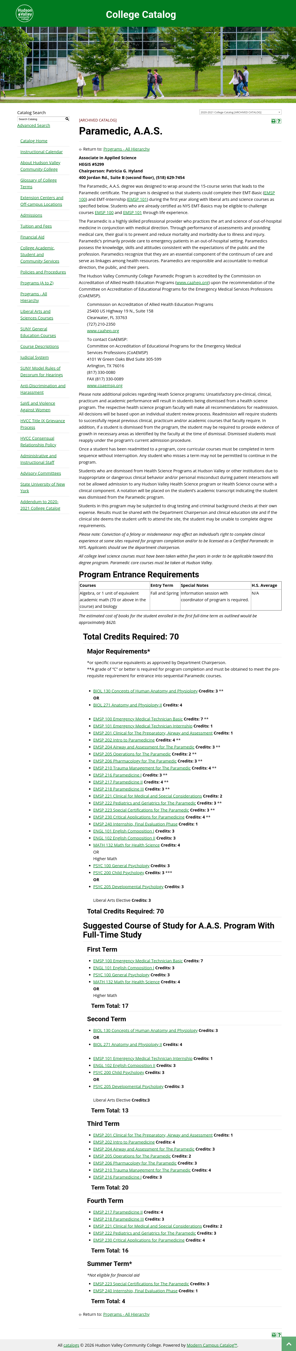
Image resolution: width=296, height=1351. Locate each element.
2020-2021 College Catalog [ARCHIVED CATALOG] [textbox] (231, 112)
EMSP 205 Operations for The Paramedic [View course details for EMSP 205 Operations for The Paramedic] (132, 754)
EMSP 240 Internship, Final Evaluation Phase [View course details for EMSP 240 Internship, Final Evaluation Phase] (135, 824)
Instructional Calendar (41, 151)
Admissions (31, 215)
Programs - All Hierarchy (33, 297)
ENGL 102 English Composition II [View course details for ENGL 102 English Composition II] (124, 838)
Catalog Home (33, 141)
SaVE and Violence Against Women (37, 406)
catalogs (71, 1345)
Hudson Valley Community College (24, 13)
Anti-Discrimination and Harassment (43, 389)
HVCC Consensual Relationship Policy (38, 441)
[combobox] (240, 112)
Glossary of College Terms (38, 183)
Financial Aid (32, 237)
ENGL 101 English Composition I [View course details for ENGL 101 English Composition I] (123, 831)
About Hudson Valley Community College (40, 166)
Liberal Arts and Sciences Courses (36, 315)
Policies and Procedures (43, 272)
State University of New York (42, 487)
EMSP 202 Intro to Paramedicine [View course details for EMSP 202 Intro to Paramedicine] (124, 740)
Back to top (289, 1344)
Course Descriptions (39, 346)
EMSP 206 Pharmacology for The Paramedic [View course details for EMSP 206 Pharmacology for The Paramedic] (135, 761)
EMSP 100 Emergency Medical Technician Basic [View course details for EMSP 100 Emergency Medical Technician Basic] (138, 719)
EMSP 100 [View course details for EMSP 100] (104, 212)
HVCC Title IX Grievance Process (42, 424)
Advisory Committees (40, 473)
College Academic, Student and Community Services (39, 254)
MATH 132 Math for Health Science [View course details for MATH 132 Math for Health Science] (126, 845)
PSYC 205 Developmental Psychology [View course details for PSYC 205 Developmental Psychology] (128, 886)
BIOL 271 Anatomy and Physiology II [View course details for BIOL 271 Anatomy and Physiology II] (127, 705)
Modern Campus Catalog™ (212, 1345)
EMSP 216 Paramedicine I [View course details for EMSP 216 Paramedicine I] (117, 775)
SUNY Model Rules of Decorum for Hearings (41, 371)
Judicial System (34, 357)
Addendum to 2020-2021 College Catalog (40, 505)
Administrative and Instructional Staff (38, 459)
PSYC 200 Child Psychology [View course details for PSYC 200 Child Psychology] (118, 872)
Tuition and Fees (36, 226)
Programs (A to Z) (36, 283)
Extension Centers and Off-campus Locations (41, 201)
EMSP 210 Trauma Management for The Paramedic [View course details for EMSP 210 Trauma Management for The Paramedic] (142, 768)
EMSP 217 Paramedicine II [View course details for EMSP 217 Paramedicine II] (118, 782)
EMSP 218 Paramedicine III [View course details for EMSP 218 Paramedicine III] (118, 789)
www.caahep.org (193, 282)
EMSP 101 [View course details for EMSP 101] (137, 199)
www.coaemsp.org (105, 385)
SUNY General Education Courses (38, 332)
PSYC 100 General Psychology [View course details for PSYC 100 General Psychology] (121, 865)
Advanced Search (33, 125)
